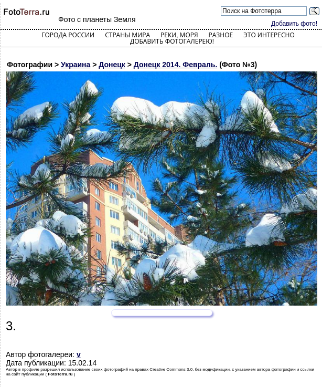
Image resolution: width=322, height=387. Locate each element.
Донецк (112, 64)
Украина (75, 64)
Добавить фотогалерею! (172, 41)
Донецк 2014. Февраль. (175, 64)
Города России (67, 34)
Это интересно (269, 34)
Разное (221, 34)
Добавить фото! (294, 23)
